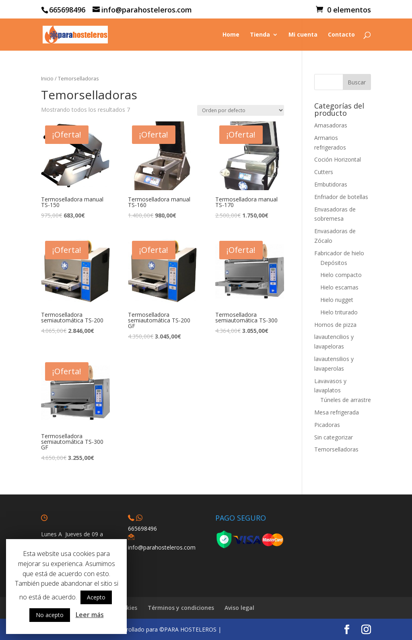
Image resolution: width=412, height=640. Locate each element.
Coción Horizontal (337, 159)
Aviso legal (239, 607)
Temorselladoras (336, 449)
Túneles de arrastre (345, 400)
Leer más (90, 614)
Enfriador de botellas (341, 197)
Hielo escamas (339, 287)
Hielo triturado (339, 312)
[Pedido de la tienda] (240, 110)
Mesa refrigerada (336, 412)
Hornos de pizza (335, 324)
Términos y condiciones (181, 607)
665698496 (142, 528)
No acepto (50, 615)
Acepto (96, 597)
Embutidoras (330, 184)
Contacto (341, 35)
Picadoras (327, 425)
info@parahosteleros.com (162, 547)
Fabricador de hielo (339, 253)
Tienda (260, 35)
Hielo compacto (341, 275)
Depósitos (333, 263)
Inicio (47, 78)
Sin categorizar (333, 437)
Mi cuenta (302, 35)
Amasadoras (330, 125)
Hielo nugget (336, 300)
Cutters (323, 172)
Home (230, 35)
